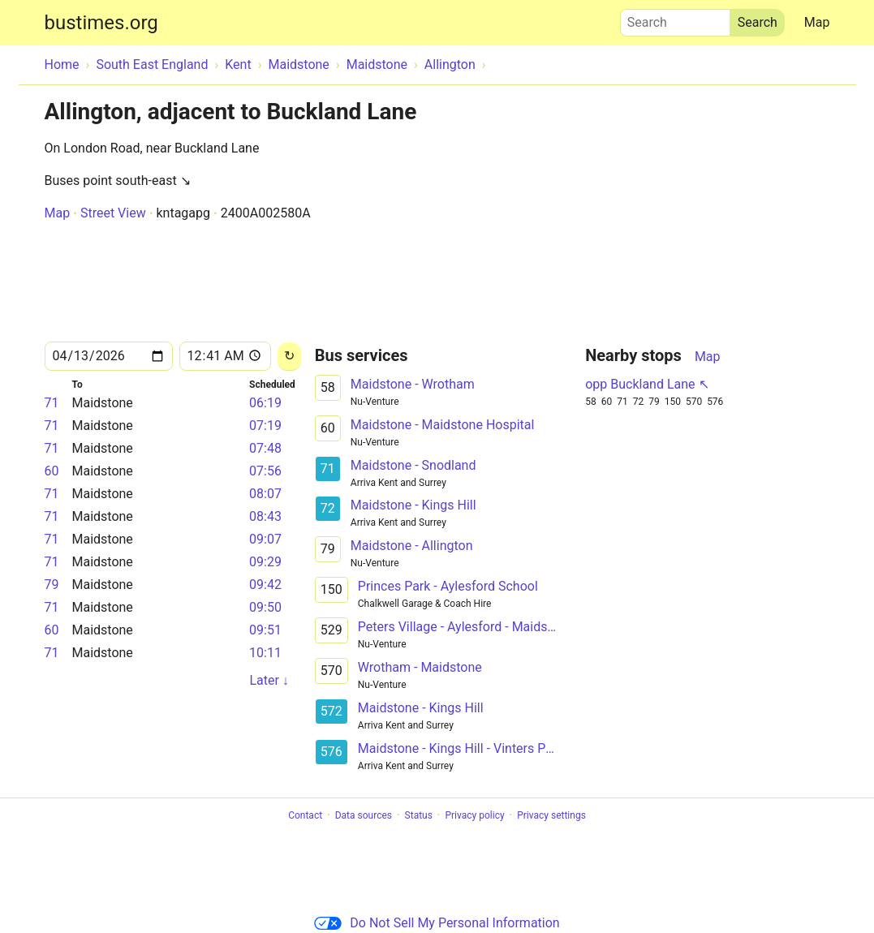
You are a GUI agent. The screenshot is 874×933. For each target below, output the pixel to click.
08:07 (265, 493)
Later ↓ (268, 680)
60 (52, 471)
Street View (113, 213)
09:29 (265, 562)
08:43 (265, 516)
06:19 (265, 403)
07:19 (265, 425)
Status (419, 815)
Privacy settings (551, 815)
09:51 (265, 630)
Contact (305, 815)
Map (817, 22)
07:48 (265, 448)
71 (52, 403)
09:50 (265, 607)
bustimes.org (101, 22)
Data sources (363, 815)
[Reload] (289, 356)
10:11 (265, 652)
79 (52, 584)
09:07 (265, 539)
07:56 (265, 471)
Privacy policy (474, 815)
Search (675, 18)
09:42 (265, 584)
